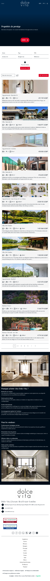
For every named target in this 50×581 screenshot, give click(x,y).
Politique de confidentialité (32, 570)
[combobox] (9, 53)
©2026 (12, 576)
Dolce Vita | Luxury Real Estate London (18, 501)
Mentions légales (20, 570)
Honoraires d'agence (9, 570)
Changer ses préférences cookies (12, 573)
